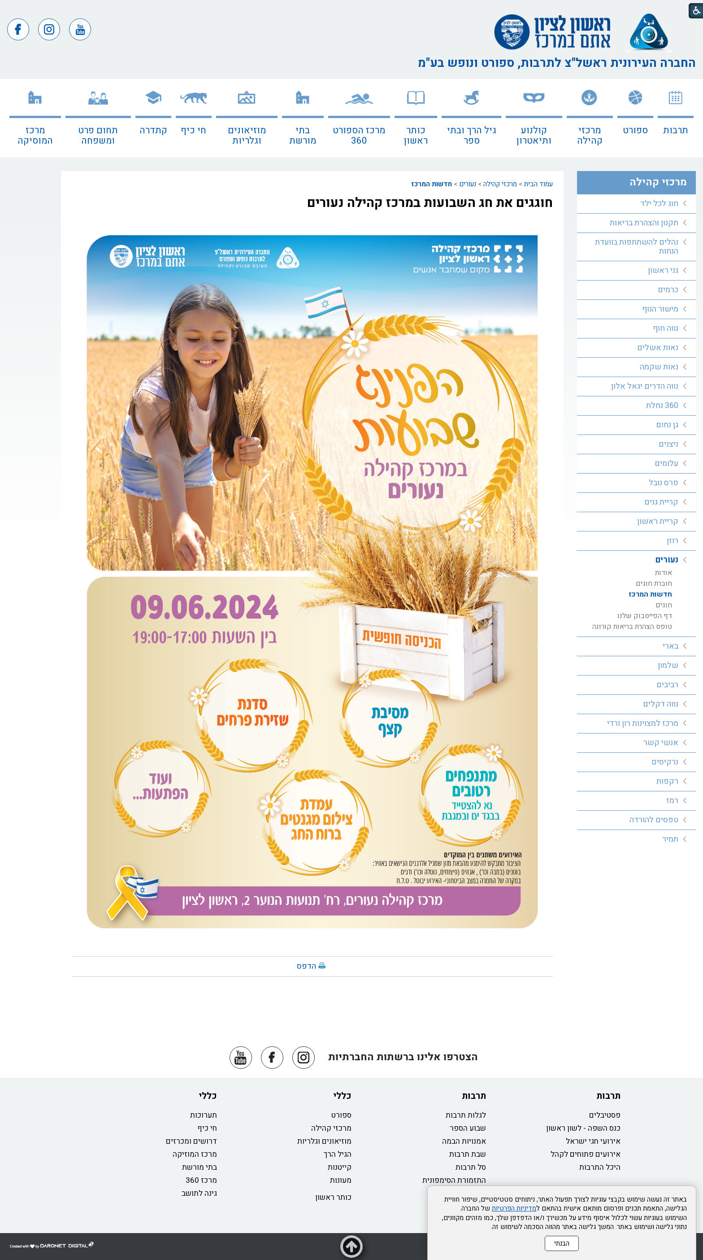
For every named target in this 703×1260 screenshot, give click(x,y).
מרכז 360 (201, 1180)
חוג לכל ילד (659, 204)
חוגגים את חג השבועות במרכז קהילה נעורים (430, 202)
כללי (342, 1095)
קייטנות (340, 1167)
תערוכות (203, 1115)
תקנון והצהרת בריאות (644, 223)
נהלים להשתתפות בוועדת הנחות (636, 246)
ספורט (635, 130)
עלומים (666, 463)
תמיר (670, 839)
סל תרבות (471, 1167)
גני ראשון (663, 270)
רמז (672, 801)
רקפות (667, 781)
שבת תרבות (467, 1154)
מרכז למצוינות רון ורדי (642, 723)
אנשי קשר (660, 743)
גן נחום (667, 425)
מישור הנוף (660, 309)
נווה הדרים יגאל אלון (644, 386)
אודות (663, 572)
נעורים (467, 184)
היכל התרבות (600, 1167)
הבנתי (561, 1243)
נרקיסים (664, 762)
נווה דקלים (660, 704)
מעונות (341, 1180)
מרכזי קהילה (590, 135)
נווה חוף (665, 328)
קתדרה (153, 130)
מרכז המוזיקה (195, 1154)
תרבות (675, 130)
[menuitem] (675, 118)
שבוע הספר (468, 1128)
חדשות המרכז (431, 184)
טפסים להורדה (653, 820)
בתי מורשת (302, 135)
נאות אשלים (657, 348)
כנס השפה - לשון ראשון (583, 1128)
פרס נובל (663, 483)
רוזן (672, 541)
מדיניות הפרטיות (514, 1208)
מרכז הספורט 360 (359, 135)
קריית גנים (661, 502)
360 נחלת (662, 406)
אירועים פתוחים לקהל (586, 1154)
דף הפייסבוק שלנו (644, 615)
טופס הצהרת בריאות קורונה (632, 626)
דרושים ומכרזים (191, 1141)
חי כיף (193, 130)
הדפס (306, 966)
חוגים (663, 605)
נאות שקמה (659, 367)
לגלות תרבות (466, 1115)
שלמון (668, 665)
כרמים (668, 290)
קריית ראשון (657, 521)
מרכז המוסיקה (35, 135)
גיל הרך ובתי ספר (471, 135)
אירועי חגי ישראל (593, 1141)
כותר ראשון (416, 135)
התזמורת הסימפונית (454, 1180)
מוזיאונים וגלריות (247, 135)
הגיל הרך (338, 1154)
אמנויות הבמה (464, 1141)
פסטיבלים (605, 1115)
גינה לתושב (199, 1193)
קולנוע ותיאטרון (533, 135)
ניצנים (668, 444)
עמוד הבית (538, 184)
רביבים (667, 685)
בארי (670, 646)
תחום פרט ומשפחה (98, 135)
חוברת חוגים (654, 583)
